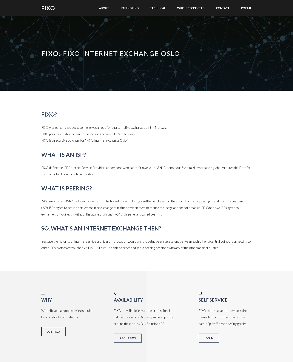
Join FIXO (53, 331)
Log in (208, 338)
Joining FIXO (130, 8)
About (104, 8)
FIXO (48, 8)
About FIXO (128, 338)
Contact (222, 8)
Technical (158, 8)
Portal (246, 8)
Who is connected (191, 8)
